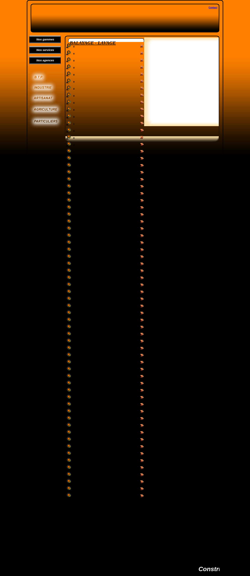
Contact (213, 7)
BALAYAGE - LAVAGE (93, 42)
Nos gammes (43, 39)
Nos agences (43, 60)
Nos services (43, 50)
